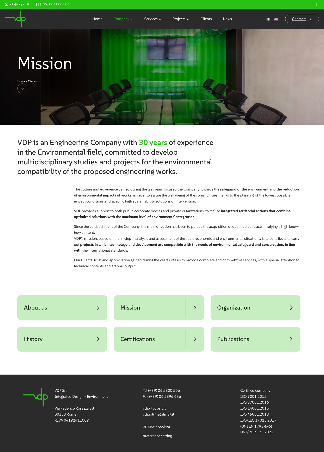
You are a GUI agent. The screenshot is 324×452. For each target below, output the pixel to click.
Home (97, 18)
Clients (206, 18)
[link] (65, 405)
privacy (149, 426)
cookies (164, 426)
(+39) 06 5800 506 (164, 390)
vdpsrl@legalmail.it (158, 414)
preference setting (157, 435)
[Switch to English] (276, 19)
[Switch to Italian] (268, 19)
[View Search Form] (315, 4)
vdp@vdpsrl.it (154, 408)
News (227, 18)
